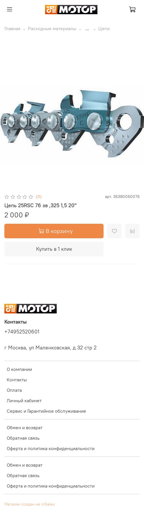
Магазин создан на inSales (29, 504)
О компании (19, 369)
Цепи (104, 28)
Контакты (17, 380)
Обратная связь (23, 438)
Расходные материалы (52, 28)
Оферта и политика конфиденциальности (51, 448)
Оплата (14, 390)
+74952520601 (21, 332)
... (87, 28)
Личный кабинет (24, 400)
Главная (12, 28)
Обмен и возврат (24, 427)
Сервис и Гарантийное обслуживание (46, 411)
